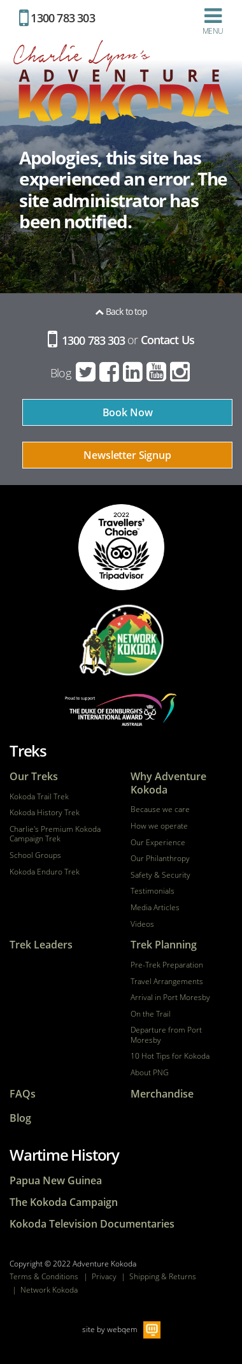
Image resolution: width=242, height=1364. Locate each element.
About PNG (150, 1073)
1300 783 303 (57, 17)
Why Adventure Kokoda (168, 783)
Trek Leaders (41, 945)
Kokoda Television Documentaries (92, 1224)
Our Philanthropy (160, 858)
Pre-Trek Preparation (167, 965)
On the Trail (151, 1014)
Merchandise (162, 1094)
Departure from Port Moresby (166, 1035)
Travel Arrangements (167, 981)
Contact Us (167, 340)
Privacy (104, 1276)
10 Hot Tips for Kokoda (170, 1056)
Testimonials (152, 891)
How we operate (159, 826)
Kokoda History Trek (45, 813)
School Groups (35, 855)
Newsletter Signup (127, 455)
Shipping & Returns (162, 1276)
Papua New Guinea (56, 1180)
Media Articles (155, 908)
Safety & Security (160, 875)
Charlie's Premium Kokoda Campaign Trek (55, 834)
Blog (60, 373)
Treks (28, 750)
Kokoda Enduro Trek (45, 872)
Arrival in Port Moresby (170, 997)
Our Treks (34, 776)
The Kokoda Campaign (64, 1202)
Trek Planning (164, 945)
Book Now (128, 412)
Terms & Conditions (44, 1276)
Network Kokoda (49, 1289)
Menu (213, 21)
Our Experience (158, 843)
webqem (122, 1328)
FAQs (23, 1094)
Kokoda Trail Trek (39, 797)
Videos (142, 924)
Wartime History (64, 1154)
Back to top (121, 311)
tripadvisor (121, 547)
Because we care (160, 809)
